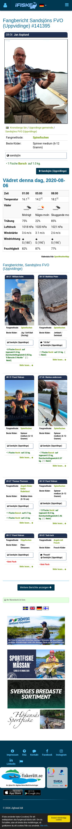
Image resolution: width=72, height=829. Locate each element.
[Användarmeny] (5, 5)
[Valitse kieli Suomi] (46, 608)
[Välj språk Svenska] (25, 608)
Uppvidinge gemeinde (41, 127)
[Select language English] (32, 608)
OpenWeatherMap (61, 257)
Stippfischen (26, 540)
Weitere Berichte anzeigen (36, 587)
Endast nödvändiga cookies (58, 818)
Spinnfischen (41, 137)
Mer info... (44, 826)
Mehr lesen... (26, 365)
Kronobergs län (18, 127)
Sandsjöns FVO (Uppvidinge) (21, 131)
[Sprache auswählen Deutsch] (39, 608)
